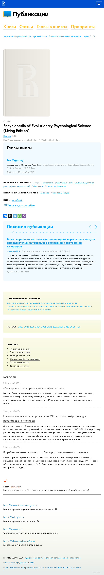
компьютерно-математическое (63, 306)
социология (33, 309)
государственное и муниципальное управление (53, 302)
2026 (26, 326)
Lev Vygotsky (15, 160)
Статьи (26, 26)
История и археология (43, 182)
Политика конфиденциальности (18, 562)
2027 (20, 326)
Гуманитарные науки (20, 348)
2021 (55, 326)
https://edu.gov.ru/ (13, 517)
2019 (66, 326)
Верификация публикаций (15, 36)
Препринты (83, 26)
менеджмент (13, 309)
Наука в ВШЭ (89, 36)
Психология (50, 186)
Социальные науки (19, 362)
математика (86, 306)
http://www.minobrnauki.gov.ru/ (20, 505)
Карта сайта (75, 567)
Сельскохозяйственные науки (25, 358)
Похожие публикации (30, 226)
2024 (37, 326)
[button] (13, 232)
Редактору (96, 572)
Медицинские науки (20, 355)
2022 (49, 326)
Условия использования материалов (63, 557)
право (23, 309)
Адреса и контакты (34, 557)
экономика (45, 309)
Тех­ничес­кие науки (19, 365)
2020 (60, 326)
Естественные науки (20, 352)
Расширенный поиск (38, 36)
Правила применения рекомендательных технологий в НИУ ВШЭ (35, 567)
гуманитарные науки (17, 306)
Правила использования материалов (65, 36)
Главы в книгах (52, 26)
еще (78, 326)
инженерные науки (37, 306)
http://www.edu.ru (13, 529)
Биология (61, 186)
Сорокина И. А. (14, 251)
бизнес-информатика (17, 302)
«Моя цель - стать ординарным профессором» (33, 388)
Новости (9, 377)
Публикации (30, 14)
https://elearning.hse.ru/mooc (19, 541)
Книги (9, 26)
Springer (7, 136)
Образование (38, 186)
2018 (72, 326)
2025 (32, 326)
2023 (43, 326)
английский (17, 200)
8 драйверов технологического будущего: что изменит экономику (45, 452)
